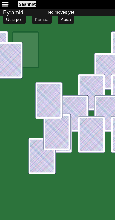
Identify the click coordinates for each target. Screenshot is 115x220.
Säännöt (27, 4)
